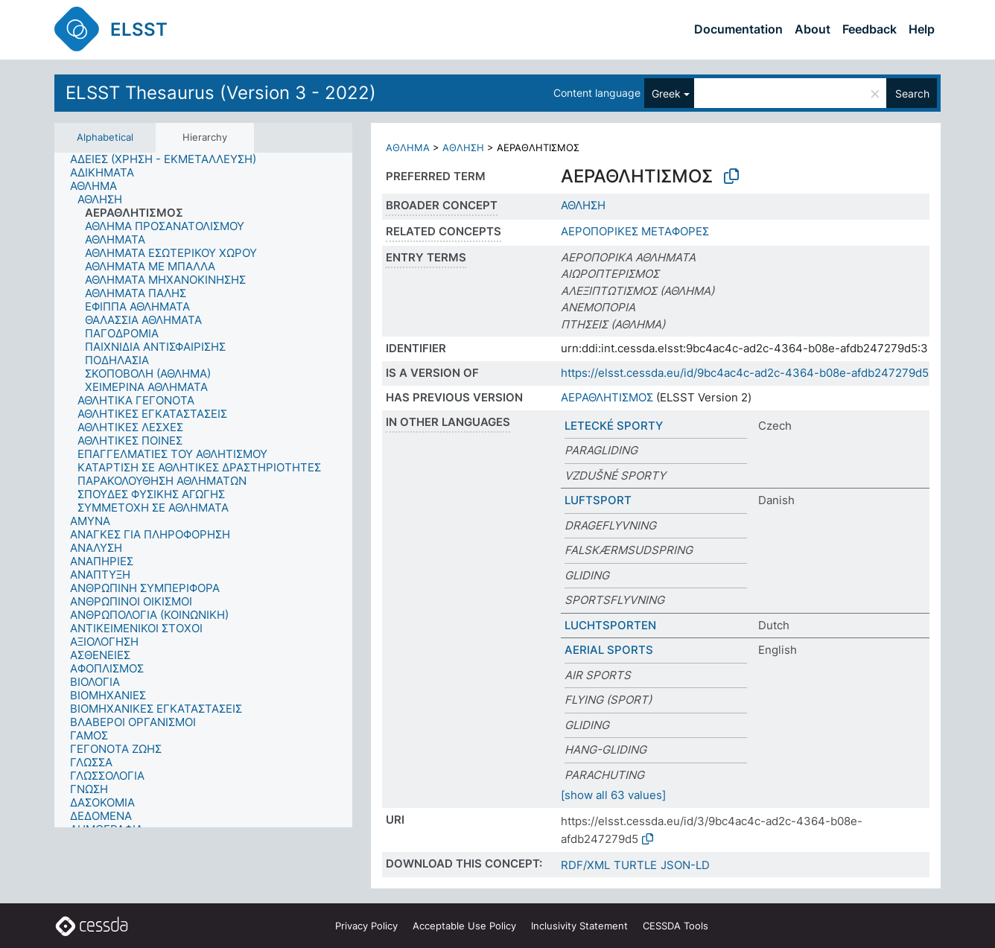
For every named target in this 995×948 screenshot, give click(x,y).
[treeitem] (169, 159)
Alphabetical (105, 137)
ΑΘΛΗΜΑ (408, 147)
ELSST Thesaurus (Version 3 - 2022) (221, 93)
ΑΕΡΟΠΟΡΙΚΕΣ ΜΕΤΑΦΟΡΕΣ (635, 231)
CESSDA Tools (675, 926)
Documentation (738, 29)
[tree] (203, 490)
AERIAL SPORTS (609, 650)
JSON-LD (685, 865)
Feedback (869, 29)
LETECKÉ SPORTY (614, 426)
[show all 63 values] (613, 795)
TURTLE (635, 865)
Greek (666, 93)
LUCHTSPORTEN (610, 625)
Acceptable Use (464, 926)
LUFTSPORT (598, 500)
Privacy (366, 926)
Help (922, 29)
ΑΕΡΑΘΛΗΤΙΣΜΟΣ (607, 397)
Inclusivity (579, 926)
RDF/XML (585, 865)
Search (912, 93)
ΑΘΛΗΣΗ (463, 147)
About (812, 29)
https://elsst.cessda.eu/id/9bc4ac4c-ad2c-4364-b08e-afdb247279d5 (745, 373)
